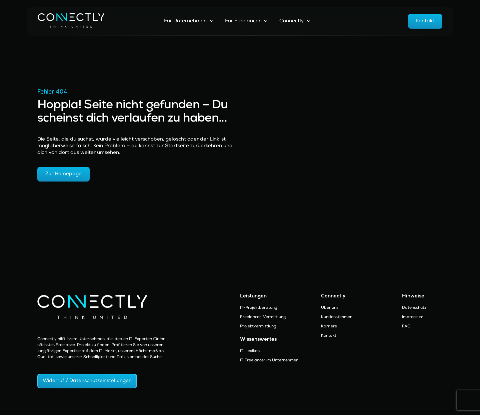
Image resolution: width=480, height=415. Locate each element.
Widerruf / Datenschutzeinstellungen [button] (87, 380)
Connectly (295, 21)
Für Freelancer (246, 21)
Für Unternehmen (189, 21)
